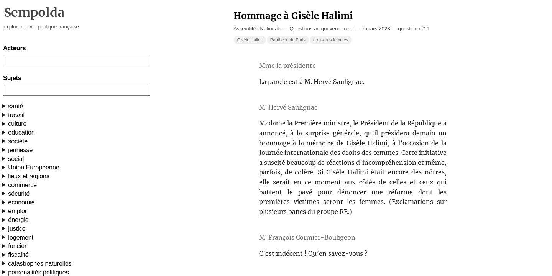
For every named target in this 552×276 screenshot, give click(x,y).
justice (16, 228)
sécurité (19, 194)
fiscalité (18, 254)
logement (20, 237)
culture (17, 123)
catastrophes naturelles (39, 263)
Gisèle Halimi (250, 40)
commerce (22, 185)
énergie (18, 220)
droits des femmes (330, 40)
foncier (17, 246)
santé (15, 106)
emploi (17, 211)
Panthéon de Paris (288, 40)
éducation (21, 132)
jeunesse (20, 150)
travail (16, 115)
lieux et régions (28, 176)
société (18, 141)
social (16, 159)
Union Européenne (33, 167)
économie (21, 202)
